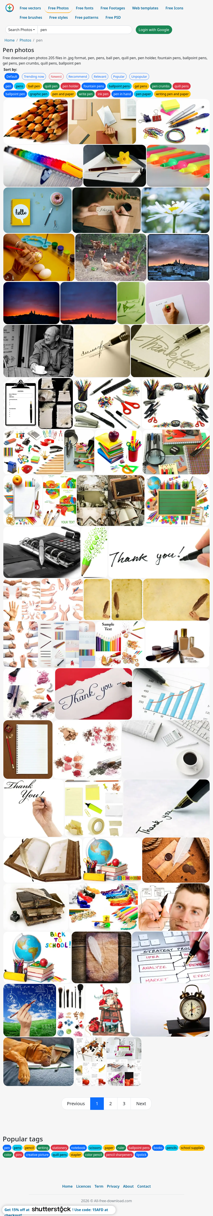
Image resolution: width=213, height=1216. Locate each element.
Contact (144, 1186)
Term (98, 1186)
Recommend (78, 76)
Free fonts (85, 8)
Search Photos (20, 29)
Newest (56, 76)
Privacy (113, 1186)
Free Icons (174, 8)
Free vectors (30, 8)
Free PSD (113, 17)
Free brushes (31, 17)
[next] (141, 1103)
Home (9, 40)
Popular (119, 76)
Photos (25, 40)
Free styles (58, 17)
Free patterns (86, 17)
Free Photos (58, 8)
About (128, 1186)
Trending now (34, 76)
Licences (83, 1186)
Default (11, 76)
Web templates (145, 8)
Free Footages (112, 8)
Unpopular (139, 76)
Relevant (100, 76)
